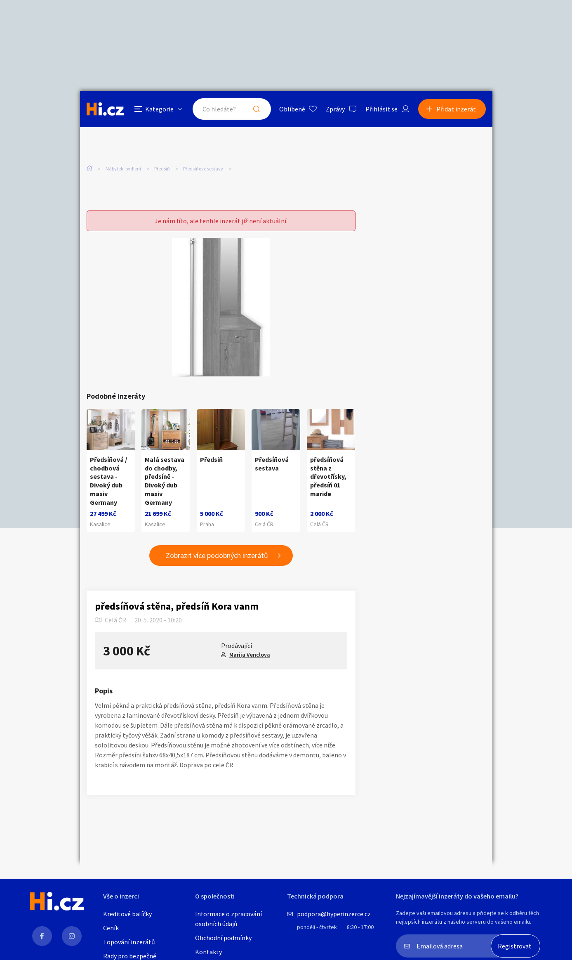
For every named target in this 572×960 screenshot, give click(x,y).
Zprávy (335, 109)
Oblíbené (292, 109)
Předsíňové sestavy (203, 169)
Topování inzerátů (129, 942)
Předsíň (162, 169)
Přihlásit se (381, 109)
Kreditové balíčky (127, 914)
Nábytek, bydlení (123, 169)
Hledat (256, 109)
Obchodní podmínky (223, 938)
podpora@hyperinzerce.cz (334, 914)
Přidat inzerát (456, 109)
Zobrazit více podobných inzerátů (217, 555)
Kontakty (208, 952)
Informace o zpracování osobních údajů (228, 919)
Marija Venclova (249, 654)
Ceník (111, 928)
